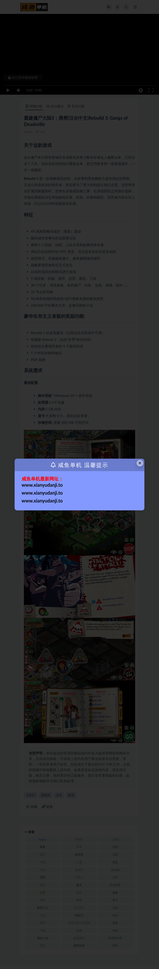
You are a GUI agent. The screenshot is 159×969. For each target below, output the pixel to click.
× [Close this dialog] (140, 463)
